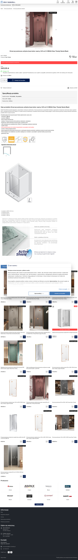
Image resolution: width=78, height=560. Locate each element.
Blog (2, 512)
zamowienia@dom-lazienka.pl (9, 546)
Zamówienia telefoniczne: (10, 5)
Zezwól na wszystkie (60, 293)
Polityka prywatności (5, 521)
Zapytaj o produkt (73, 88)
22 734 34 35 (6, 549)
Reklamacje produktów (5, 519)
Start (2, 8)
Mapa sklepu (3, 557)
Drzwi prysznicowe (8, 8)
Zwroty (2, 517)
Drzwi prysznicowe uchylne (19, 8)
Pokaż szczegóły (63, 289)
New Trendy (8, 57)
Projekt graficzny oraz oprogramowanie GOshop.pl (66, 557)
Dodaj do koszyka (20, 80)
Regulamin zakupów (5, 514)
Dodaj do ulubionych (7, 88)
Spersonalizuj (38, 293)
